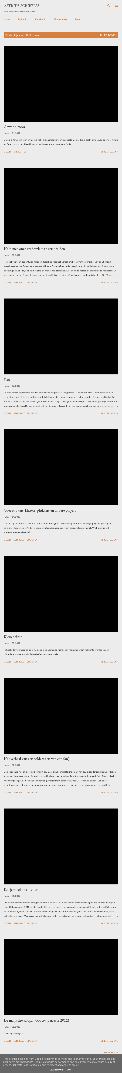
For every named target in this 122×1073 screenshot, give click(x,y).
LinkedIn (22, 19)
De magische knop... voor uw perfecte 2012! (36, 1020)
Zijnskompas (60, 19)
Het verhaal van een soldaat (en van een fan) (36, 758)
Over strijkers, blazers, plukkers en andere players (40, 510)
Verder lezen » (109, 151)
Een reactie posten (25, 282)
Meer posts (111, 1052)
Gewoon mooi (14, 126)
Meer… (78, 19)
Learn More (56, 1069)
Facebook (40, 19)
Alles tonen (108, 35)
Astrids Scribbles (22, 5)
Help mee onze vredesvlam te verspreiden (34, 248)
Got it (70, 1069)
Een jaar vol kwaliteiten (21, 889)
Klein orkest (13, 636)
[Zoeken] (109, 6)
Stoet (8, 379)
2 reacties (20, 151)
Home (7, 19)
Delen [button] (7, 151)
